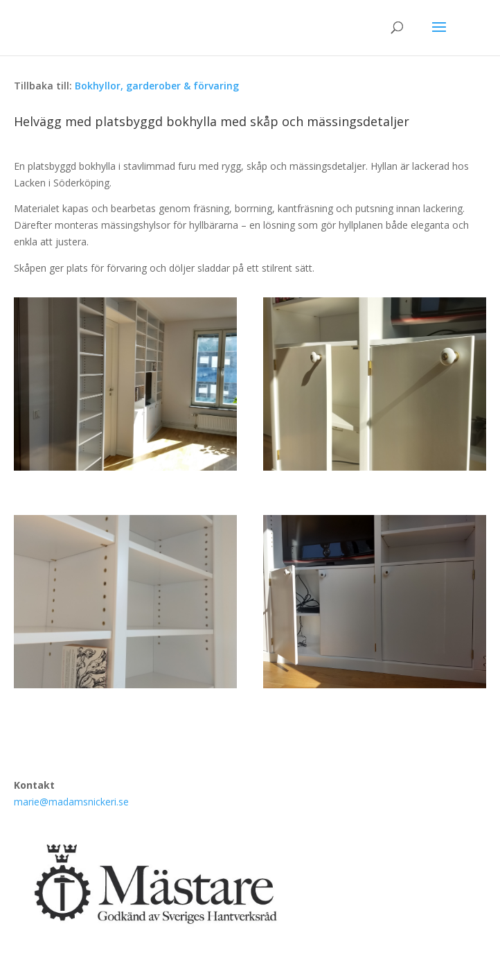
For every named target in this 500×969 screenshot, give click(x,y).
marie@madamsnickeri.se (71, 801)
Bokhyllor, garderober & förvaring (157, 85)
